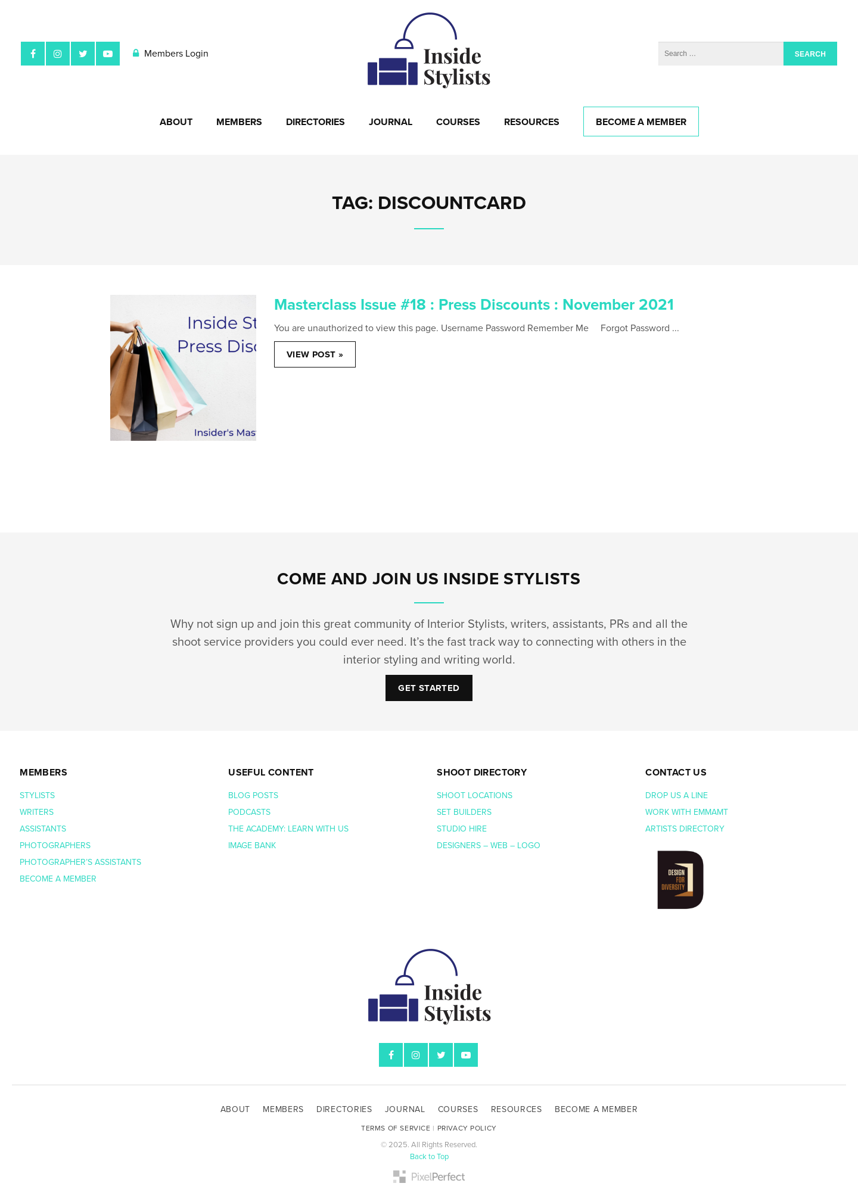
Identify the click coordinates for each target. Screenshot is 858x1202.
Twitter (83, 54)
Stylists (37, 795)
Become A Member (641, 122)
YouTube (108, 54)
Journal (390, 122)
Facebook (33, 54)
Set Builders (465, 812)
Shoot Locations (476, 795)
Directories (315, 122)
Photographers (55, 845)
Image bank (253, 845)
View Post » (315, 354)
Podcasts (250, 812)
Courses (458, 122)
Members (239, 122)
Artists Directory (685, 829)
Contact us (676, 773)
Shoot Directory (482, 773)
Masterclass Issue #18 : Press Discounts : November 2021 (474, 304)
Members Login (171, 54)
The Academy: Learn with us (288, 829)
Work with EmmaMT (687, 812)
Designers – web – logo (490, 845)
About (176, 122)
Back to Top (429, 1156)
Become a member (59, 879)
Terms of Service (396, 1128)
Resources (531, 122)
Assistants (43, 829)
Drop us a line (677, 795)
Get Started (428, 688)
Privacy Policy (467, 1128)
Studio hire (462, 829)
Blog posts (254, 795)
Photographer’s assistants (82, 862)
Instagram (58, 54)
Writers (37, 812)
